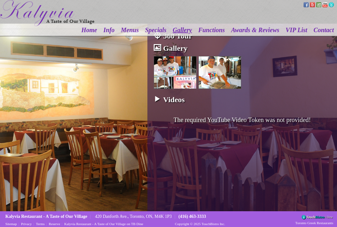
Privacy (26, 224)
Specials (156, 29)
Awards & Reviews (255, 29)
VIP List (296, 29)
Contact (324, 29)
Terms (40, 224)
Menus (130, 29)
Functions (211, 29)
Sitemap (11, 224)
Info (109, 29)
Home (89, 29)
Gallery (182, 29)
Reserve (54, 224)
